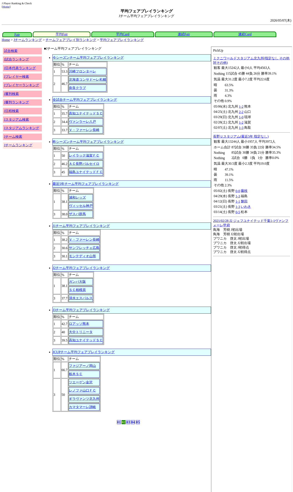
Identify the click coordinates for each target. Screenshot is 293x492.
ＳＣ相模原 (77, 290)
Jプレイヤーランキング (21, 85)
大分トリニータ (81, 332)
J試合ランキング (16, 59)
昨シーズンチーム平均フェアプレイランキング (88, 142)
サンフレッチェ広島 (84, 248)
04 (133, 422)
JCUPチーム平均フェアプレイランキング (84, 352)
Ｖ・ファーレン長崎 (84, 130)
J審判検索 (11, 94)
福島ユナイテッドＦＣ (86, 172)
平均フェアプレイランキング (122, 40)
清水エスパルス (81, 298)
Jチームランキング (28, 40)
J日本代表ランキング (20, 68)
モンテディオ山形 (82, 256)
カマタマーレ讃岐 (82, 407)
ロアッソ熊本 (79, 323)
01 (118, 422)
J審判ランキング (16, 102)
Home (6, 6)
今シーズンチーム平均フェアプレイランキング (88, 57)
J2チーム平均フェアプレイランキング (81, 268)
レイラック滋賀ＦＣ (84, 155)
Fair (17, 34)
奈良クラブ (77, 88)
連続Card (245, 34)
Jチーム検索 (13, 136)
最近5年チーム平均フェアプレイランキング (86, 184)
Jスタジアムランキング (21, 128)
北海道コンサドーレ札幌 (87, 79)
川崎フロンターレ (82, 71)
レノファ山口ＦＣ (82, 390)
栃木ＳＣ (75, 374)
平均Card (122, 34)
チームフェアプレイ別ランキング (70, 40)
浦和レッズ (77, 197)
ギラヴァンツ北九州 (84, 398)
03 (128, 422)
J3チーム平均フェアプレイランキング (81, 310)
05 (138, 422)
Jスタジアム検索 (16, 119)
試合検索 (11, 51)
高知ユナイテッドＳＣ (86, 113)
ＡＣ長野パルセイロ (84, 163)
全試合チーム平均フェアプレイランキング (85, 99)
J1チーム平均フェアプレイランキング (81, 226)
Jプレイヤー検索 (16, 76)
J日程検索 (11, 111)
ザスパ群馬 (77, 214)
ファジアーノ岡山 (82, 366)
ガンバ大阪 (77, 281)
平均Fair (62, 34)
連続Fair (184, 34)
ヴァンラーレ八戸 (82, 121)
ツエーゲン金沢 (81, 382)
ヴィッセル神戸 (81, 206)
